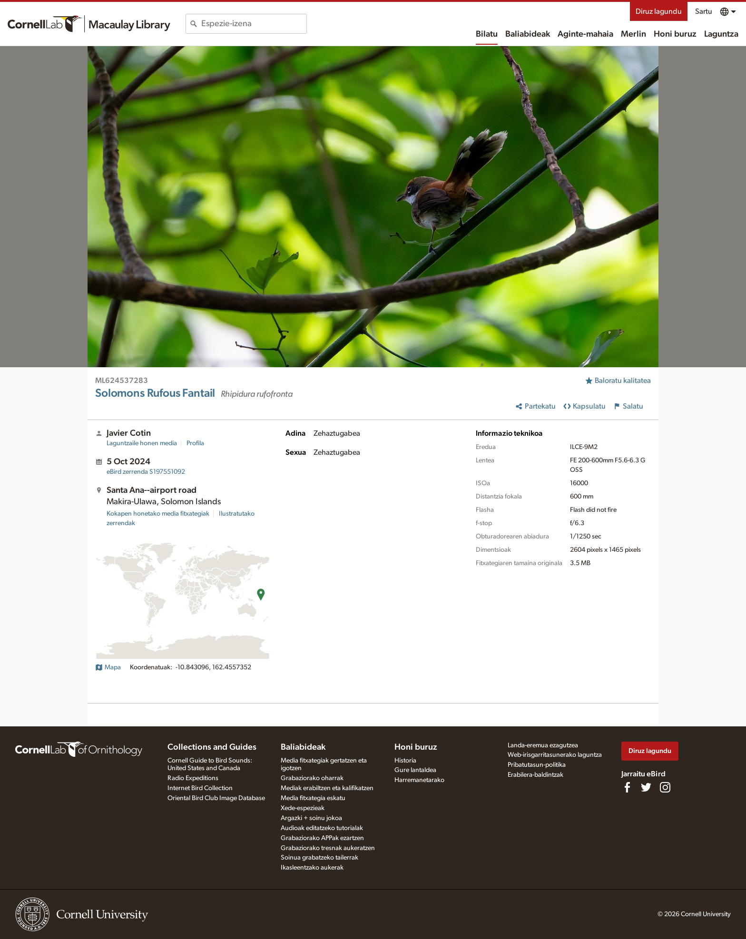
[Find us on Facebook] (627, 787)
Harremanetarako (419, 780)
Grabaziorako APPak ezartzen (322, 838)
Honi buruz (675, 34)
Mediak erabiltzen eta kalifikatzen (327, 788)
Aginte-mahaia (585, 34)
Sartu (703, 11)
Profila (195, 443)
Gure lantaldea (415, 770)
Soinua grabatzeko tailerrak (319, 857)
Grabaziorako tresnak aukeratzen (328, 848)
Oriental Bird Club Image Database (216, 798)
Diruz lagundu (659, 11)
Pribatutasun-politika (537, 765)
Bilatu (487, 34)
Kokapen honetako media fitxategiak (158, 513)
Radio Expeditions (192, 778)
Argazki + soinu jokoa (311, 818)
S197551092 (146, 472)
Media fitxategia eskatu (313, 798)
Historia (405, 760)
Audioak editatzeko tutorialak (322, 828)
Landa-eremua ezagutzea (543, 745)
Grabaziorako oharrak (312, 778)
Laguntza (721, 34)
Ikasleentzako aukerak (312, 867)
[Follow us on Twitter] (646, 787)
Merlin (633, 34)
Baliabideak (527, 34)
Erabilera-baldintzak (535, 775)
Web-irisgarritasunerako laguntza (555, 755)
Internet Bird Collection (200, 788)
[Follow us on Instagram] (665, 787)
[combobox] (253, 23)
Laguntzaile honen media (142, 443)
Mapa (108, 667)
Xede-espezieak (302, 808)
